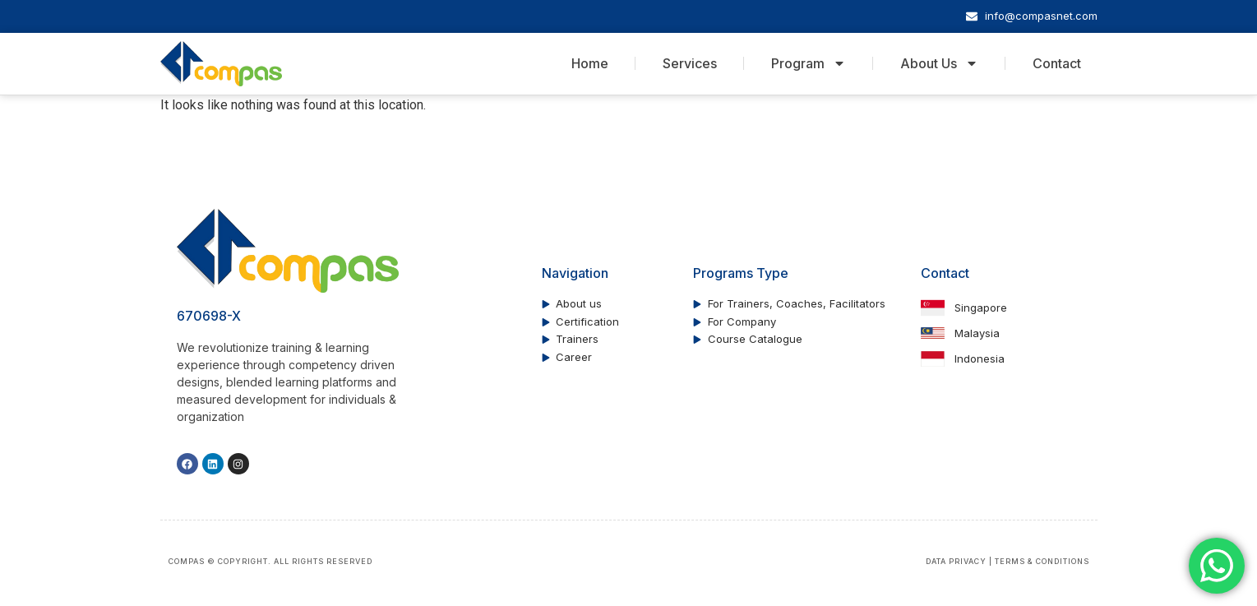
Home (589, 63)
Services (690, 63)
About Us (939, 63)
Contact (1057, 63)
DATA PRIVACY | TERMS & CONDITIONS (1007, 561)
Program (808, 63)
